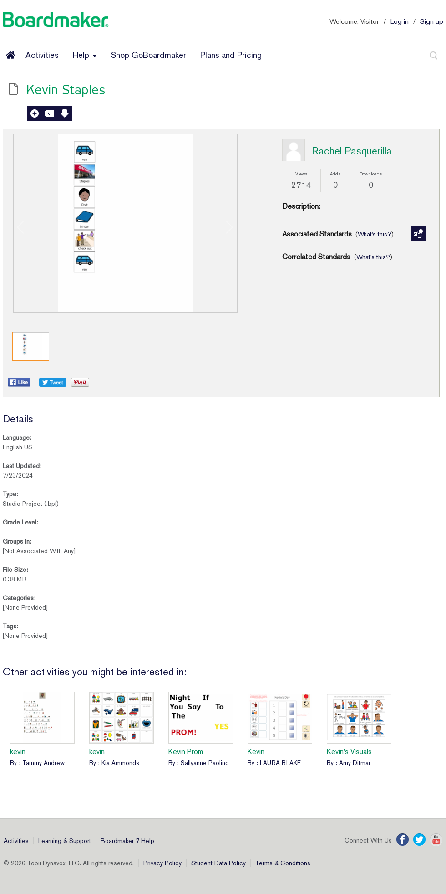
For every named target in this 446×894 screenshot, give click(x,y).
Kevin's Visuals (349, 751)
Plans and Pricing (231, 55)
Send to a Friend (49, 113)
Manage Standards (418, 233)
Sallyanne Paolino (205, 762)
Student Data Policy (218, 863)
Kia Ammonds (120, 762)
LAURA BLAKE (280, 762)
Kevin (256, 751)
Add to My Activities (34, 113)
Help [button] (85, 55)
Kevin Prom (185, 751)
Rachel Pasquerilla (352, 151)
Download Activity (64, 113)
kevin (17, 751)
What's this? (374, 234)
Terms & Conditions (282, 863)
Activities (42, 55)
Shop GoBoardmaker (148, 55)
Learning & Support (64, 840)
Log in (399, 21)
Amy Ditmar (354, 762)
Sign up (431, 21)
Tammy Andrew (43, 762)
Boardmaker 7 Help (127, 840)
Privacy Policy (162, 863)
